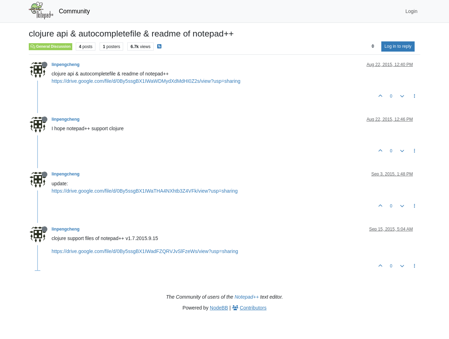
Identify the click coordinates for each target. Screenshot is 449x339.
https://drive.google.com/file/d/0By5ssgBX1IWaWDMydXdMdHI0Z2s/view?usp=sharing (146, 81)
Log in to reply (397, 46)
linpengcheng (66, 64)
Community (74, 11)
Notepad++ (247, 297)
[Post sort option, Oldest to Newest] (372, 46)
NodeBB (219, 308)
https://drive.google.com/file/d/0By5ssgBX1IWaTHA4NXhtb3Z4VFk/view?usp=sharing (145, 191)
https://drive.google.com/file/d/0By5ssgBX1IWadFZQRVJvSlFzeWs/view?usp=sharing (145, 251)
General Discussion (51, 46)
